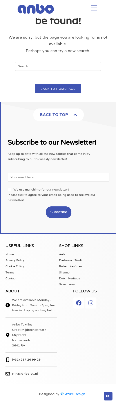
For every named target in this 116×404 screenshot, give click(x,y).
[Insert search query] (58, 66)
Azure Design (75, 394)
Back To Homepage (58, 89)
